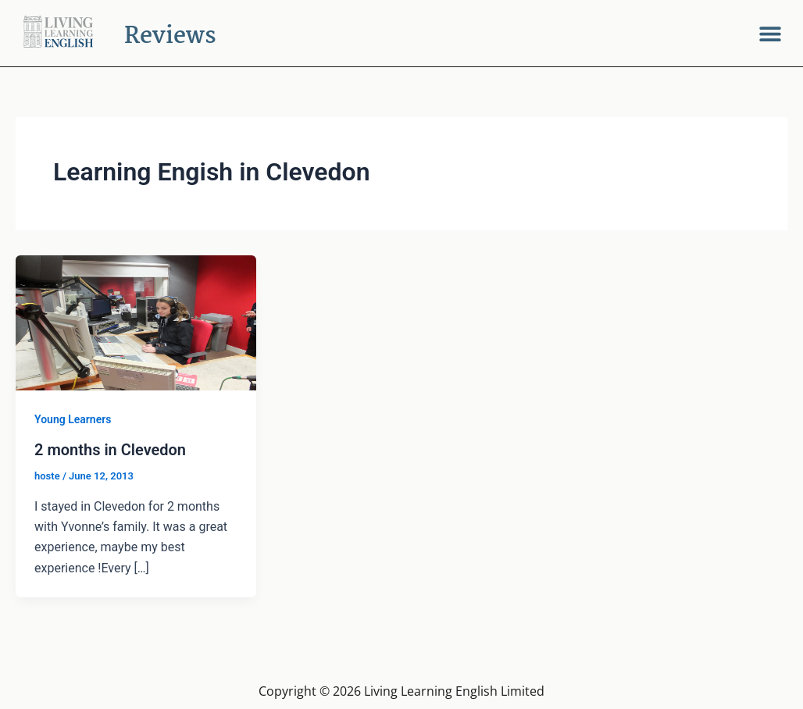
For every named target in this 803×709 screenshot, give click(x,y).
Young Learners (72, 419)
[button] (769, 33)
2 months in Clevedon (110, 449)
